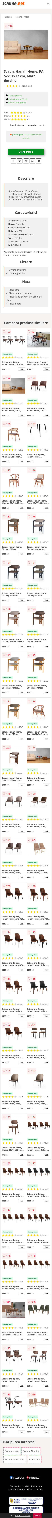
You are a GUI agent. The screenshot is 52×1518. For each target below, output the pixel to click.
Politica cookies (35, 1489)
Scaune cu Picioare (14, 1459)
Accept (37, 1515)
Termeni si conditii (19, 1486)
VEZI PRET (26, 152)
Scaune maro (12, 1451)
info (21, 369)
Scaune (8, 16)
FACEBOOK (17, 1477)
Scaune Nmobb (22, 16)
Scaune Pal (34, 1459)
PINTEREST (33, 1477)
